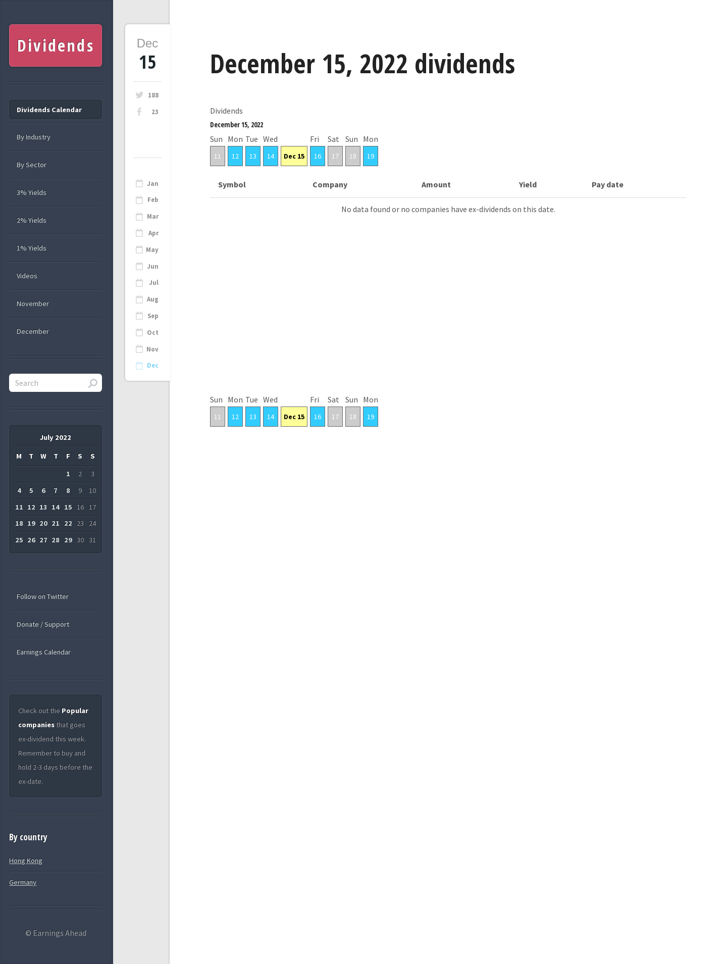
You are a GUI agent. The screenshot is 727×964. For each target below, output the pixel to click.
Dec (153, 365)
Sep (153, 316)
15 (68, 507)
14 (270, 156)
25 (19, 539)
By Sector (31, 164)
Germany (22, 882)
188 (153, 95)
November (33, 303)
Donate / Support (43, 624)
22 (68, 523)
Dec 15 (294, 156)
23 (155, 112)
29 (68, 539)
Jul (154, 282)
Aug (153, 299)
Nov (152, 349)
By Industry (33, 136)
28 (55, 539)
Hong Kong (25, 860)
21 (55, 523)
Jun (153, 266)
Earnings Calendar (44, 651)
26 (31, 539)
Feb (153, 199)
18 (352, 156)
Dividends (55, 45)
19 (370, 156)
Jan (153, 183)
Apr (153, 233)
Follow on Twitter (43, 596)
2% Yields (31, 220)
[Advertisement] (448, 321)
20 (43, 523)
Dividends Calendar (49, 109)
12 (235, 156)
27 (43, 539)
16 (317, 156)
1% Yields (31, 247)
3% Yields (31, 192)
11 (217, 156)
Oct (153, 332)
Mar (153, 216)
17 (335, 156)
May (152, 249)
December (33, 331)
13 (252, 156)
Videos (27, 275)
